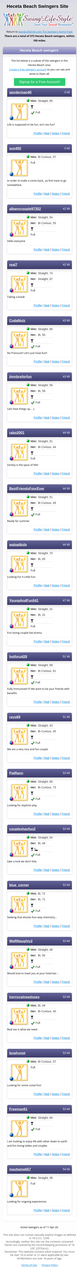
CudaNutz (17, 321)
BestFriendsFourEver (26, 489)
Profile (38, 133)
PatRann (16, 773)
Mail (46, 133)
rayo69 (14, 717)
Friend (66, 133)
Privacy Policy (50, 1265)
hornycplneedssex (24, 997)
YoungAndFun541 (23, 600)
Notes (55, 133)
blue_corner (19, 885)
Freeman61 (18, 1109)
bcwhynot (17, 1053)
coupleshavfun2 (22, 829)
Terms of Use (29, 1265)
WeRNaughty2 (21, 941)
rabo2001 (16, 433)
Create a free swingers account (27, 69)
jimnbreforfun (20, 377)
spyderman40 (20, 92)
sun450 (15, 148)
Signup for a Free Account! (39, 82)
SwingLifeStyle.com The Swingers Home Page (45, 31)
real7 (13, 265)
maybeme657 (20, 1169)
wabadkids (18, 545)
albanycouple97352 (25, 209)
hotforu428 (18, 657)
